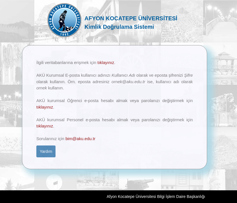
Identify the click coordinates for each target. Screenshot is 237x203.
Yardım (46, 151)
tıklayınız (106, 62)
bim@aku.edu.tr (80, 138)
